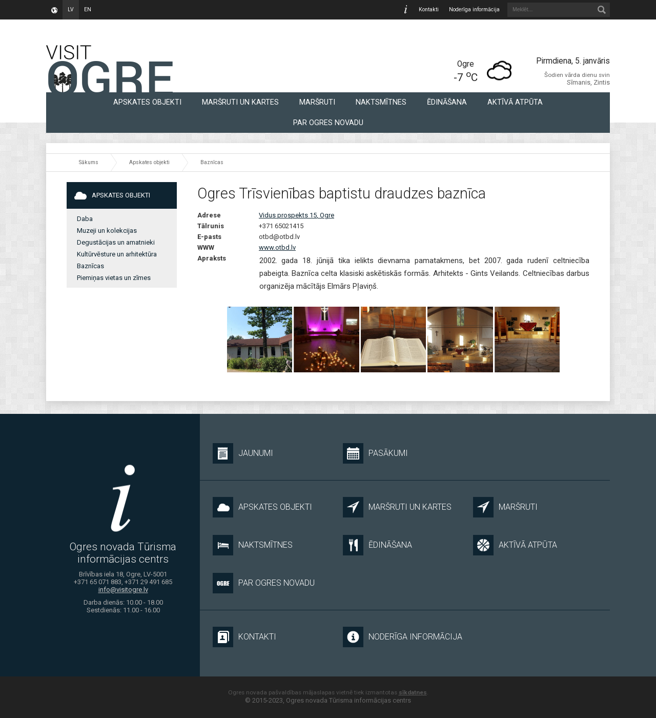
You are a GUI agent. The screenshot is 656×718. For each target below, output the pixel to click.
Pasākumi (375, 453)
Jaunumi (243, 453)
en (87, 9)
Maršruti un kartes (240, 102)
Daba (85, 219)
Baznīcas (211, 162)
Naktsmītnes (381, 102)
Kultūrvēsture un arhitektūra (117, 254)
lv (71, 9)
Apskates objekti (147, 102)
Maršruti (317, 102)
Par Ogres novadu (328, 122)
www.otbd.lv (277, 247)
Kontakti (429, 9)
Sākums (88, 162)
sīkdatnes (413, 692)
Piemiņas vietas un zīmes (114, 278)
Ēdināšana (447, 102)
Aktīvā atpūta (515, 102)
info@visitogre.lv (123, 589)
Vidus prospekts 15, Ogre (296, 215)
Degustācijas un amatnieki (116, 242)
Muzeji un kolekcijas (107, 230)
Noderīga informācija (474, 9)
